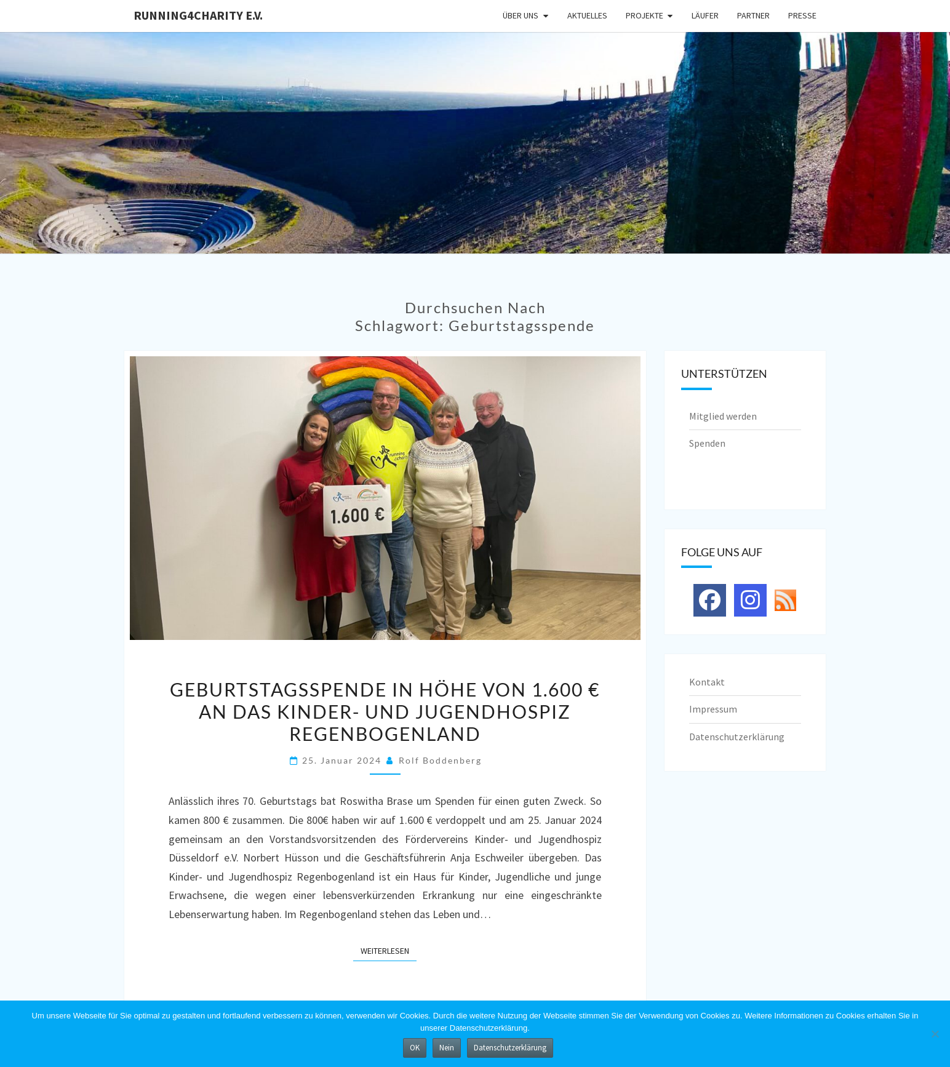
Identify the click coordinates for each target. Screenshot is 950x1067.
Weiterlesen (389, 950)
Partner (753, 15)
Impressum (713, 709)
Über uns (520, 15)
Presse (802, 15)
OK (415, 1047)
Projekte (644, 15)
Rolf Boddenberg (440, 760)
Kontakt (707, 682)
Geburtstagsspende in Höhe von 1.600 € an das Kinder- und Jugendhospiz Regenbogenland (385, 711)
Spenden (707, 443)
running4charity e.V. (198, 15)
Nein (446, 1047)
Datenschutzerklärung (736, 736)
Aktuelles (587, 15)
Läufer (705, 15)
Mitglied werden (723, 416)
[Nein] (934, 1034)
